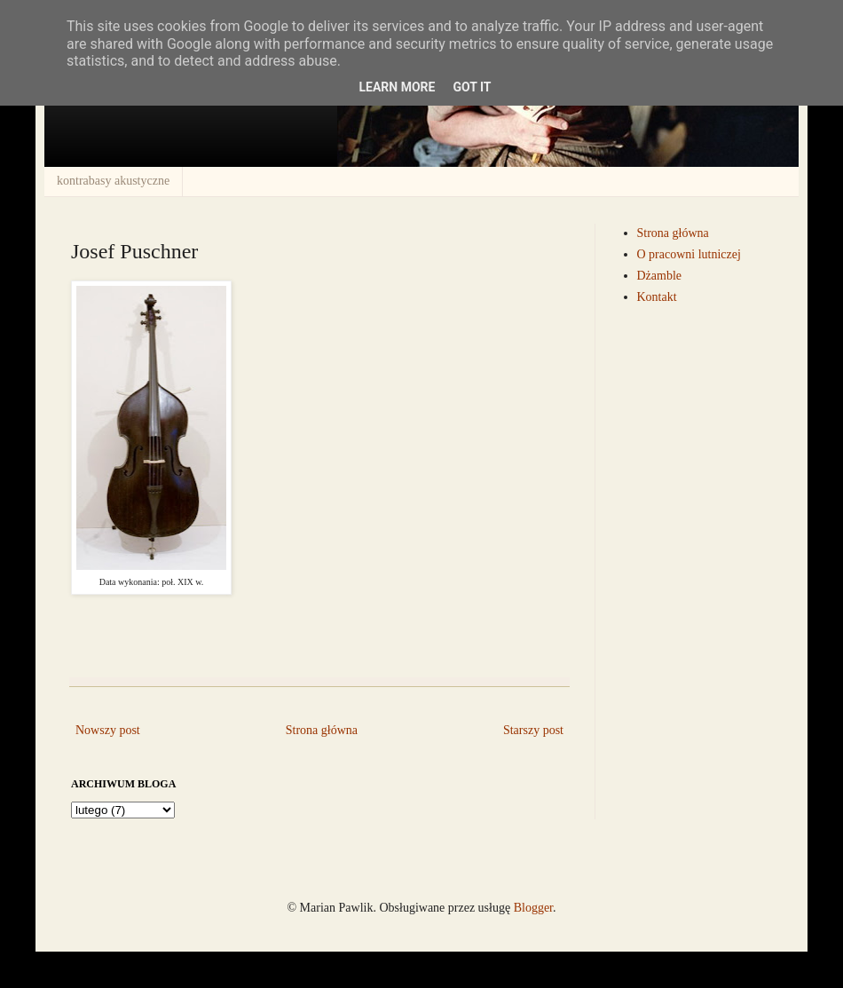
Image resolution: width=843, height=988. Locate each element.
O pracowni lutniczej (689, 254)
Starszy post (533, 730)
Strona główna (322, 730)
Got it (472, 87)
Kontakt (657, 297)
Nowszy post (107, 730)
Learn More (396, 87)
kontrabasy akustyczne (113, 180)
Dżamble (659, 275)
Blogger (533, 907)
